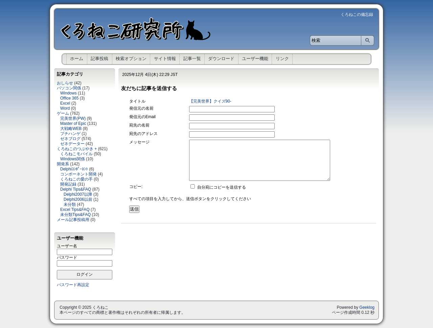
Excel (65, 103)
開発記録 (68, 184)
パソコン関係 (69, 88)
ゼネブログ (70, 138)
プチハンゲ (70, 133)
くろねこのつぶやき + (77, 148)
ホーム (76, 58)
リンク (282, 58)
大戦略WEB (71, 128)
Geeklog (366, 307)
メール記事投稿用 (73, 219)
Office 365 (69, 98)
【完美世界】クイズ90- (210, 101)
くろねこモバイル (76, 154)
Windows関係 (72, 159)
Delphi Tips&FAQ (75, 189)
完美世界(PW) (73, 118)
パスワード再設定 (73, 284)
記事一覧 (192, 58)
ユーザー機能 (255, 58)
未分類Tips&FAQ (75, 214)
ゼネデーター (72, 143)
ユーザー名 (67, 246)
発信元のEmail (142, 116)
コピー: (135, 186)
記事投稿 (99, 58)
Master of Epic (73, 123)
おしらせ (65, 83)
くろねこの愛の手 (76, 179)
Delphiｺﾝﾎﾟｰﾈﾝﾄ (74, 169)
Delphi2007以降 (78, 194)
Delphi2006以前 (78, 199)
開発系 (63, 164)
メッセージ (139, 142)
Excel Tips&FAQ (75, 209)
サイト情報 (165, 58)
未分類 (70, 204)
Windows (68, 93)
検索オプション (131, 58)
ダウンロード (221, 58)
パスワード (67, 257)
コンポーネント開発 (78, 174)
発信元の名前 (141, 108)
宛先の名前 (139, 125)
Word (65, 108)
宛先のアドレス (143, 133)
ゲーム (63, 113)
